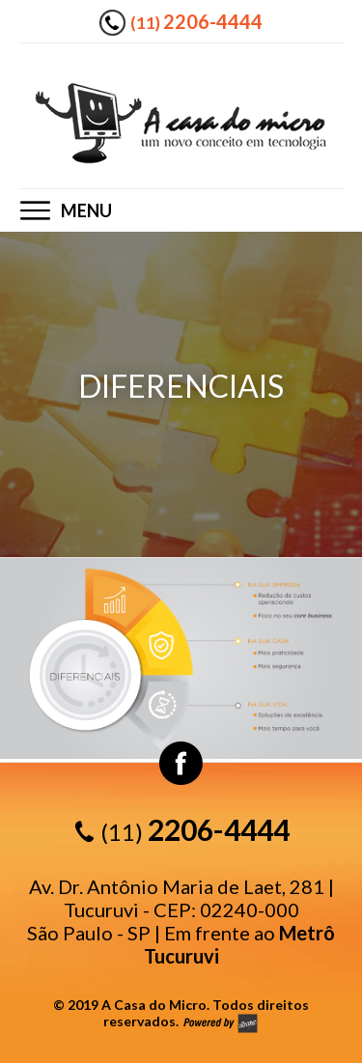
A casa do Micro (181, 123)
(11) (196, 21)
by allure (220, 1023)
